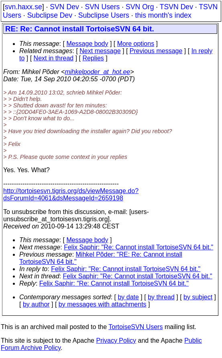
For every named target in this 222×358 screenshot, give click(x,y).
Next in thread (54, 58)
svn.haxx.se (23, 7)
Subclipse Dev (49, 15)
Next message (99, 50)
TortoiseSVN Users (135, 326)
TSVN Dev (176, 7)
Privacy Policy (116, 340)
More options (136, 43)
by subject (197, 297)
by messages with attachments (103, 304)
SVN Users (102, 7)
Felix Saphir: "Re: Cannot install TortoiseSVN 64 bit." (138, 247)
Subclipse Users (103, 15)
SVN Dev (64, 7)
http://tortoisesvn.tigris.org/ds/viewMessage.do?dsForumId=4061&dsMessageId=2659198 (70, 194)
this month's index (163, 15)
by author (36, 304)
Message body (87, 43)
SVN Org (140, 7)
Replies (93, 58)
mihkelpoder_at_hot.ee (97, 71)
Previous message (156, 50)
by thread (161, 297)
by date (128, 297)
